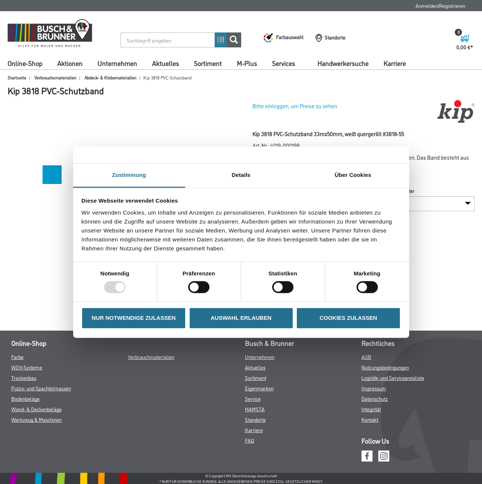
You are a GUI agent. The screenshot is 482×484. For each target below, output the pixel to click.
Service (253, 398)
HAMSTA (255, 408)
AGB (366, 356)
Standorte (255, 419)
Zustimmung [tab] (129, 175)
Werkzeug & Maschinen (36, 419)
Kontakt (369, 419)
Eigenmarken (259, 387)
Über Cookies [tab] (353, 175)
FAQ (249, 440)
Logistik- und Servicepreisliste (392, 377)
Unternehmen (117, 63)
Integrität (371, 408)
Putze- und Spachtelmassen (41, 387)
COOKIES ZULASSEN (348, 318)
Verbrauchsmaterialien (55, 77)
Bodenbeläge (25, 398)
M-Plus (247, 63)
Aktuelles (165, 63)
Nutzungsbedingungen (385, 367)
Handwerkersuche (343, 63)
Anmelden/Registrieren (440, 5)
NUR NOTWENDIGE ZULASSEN (134, 318)
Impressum (373, 387)
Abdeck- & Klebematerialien (110, 77)
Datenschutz (374, 398)
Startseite (16, 77)
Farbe (17, 356)
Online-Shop (24, 63)
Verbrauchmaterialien (151, 356)
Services (283, 63)
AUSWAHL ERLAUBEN (241, 318)
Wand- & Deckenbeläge (36, 408)
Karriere (394, 63)
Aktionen (70, 63)
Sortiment (208, 63)
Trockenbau (23, 377)
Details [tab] (241, 175)
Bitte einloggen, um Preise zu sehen (294, 106)
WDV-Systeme (26, 367)
